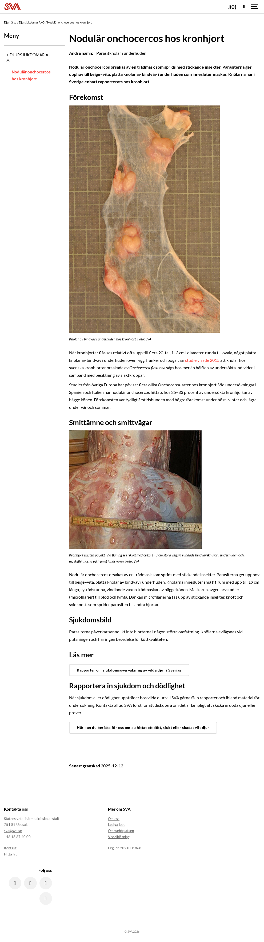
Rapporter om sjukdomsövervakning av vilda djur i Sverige (129, 670)
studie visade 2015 (202, 360)
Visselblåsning (119, 837)
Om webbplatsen (121, 831)
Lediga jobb (116, 824)
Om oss (113, 819)
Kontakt (10, 848)
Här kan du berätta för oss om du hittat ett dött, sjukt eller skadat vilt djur (143, 727)
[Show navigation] (254, 6)
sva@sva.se (13, 831)
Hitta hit (10, 854)
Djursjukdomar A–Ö (28, 58)
